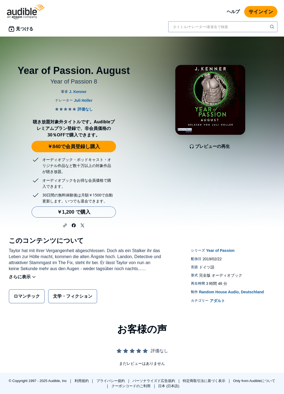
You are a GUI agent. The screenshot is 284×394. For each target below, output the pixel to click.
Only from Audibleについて (254, 381)
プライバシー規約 (111, 381)
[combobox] (222, 26)
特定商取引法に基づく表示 (204, 381)
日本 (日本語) (168, 386)
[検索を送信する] (272, 26)
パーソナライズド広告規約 (154, 381)
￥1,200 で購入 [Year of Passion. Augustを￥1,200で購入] (73, 212)
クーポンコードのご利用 (131, 386)
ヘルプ (233, 11)
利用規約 (82, 381)
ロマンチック (27, 296)
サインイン (260, 11)
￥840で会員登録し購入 (74, 146)
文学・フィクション (72, 296)
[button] (65, 225)
